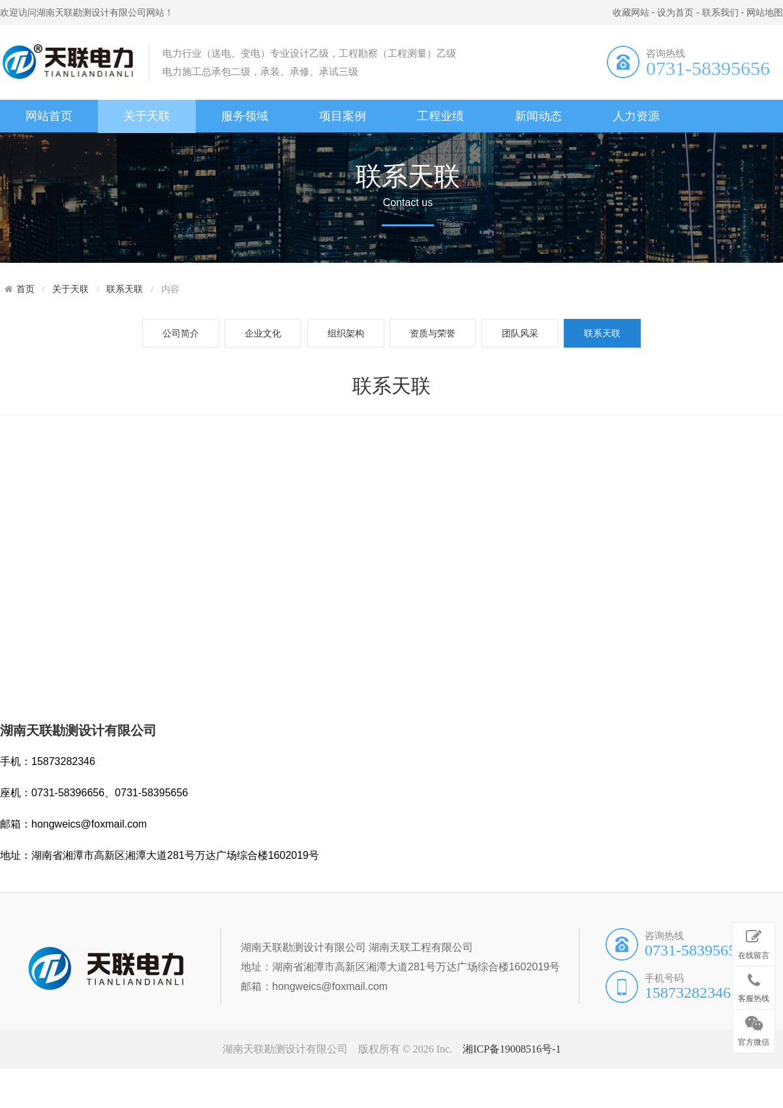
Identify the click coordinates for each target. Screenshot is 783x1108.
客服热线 (753, 985)
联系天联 (124, 289)
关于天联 (146, 116)
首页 (25, 288)
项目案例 (342, 116)
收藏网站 (631, 12)
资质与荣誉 (432, 333)
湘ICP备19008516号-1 (511, 1049)
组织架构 (346, 333)
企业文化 (263, 333)
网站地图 (764, 12)
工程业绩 (440, 116)
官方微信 (753, 1028)
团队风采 (520, 333)
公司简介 (180, 333)
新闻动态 (538, 116)
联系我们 (720, 12)
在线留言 (753, 941)
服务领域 (244, 116)
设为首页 (675, 12)
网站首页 (48, 116)
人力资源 (636, 116)
